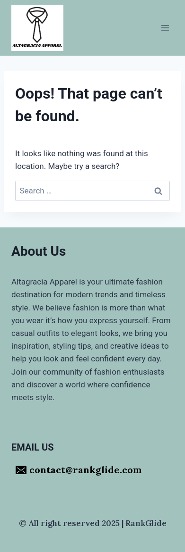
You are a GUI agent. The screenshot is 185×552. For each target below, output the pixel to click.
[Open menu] (165, 27)
